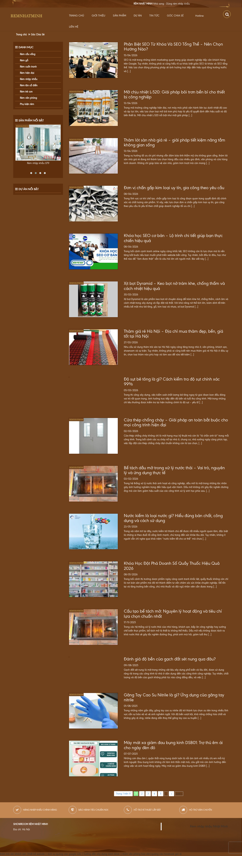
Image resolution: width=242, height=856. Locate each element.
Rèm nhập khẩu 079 (38, 163)
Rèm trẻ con (26, 91)
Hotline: (199, 15)
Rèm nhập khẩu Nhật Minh (209, 826)
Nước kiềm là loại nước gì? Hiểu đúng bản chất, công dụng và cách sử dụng (173, 518)
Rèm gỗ (24, 60)
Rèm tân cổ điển (28, 85)
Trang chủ (76, 15)
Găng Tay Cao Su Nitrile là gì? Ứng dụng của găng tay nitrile (174, 697)
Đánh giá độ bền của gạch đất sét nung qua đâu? (170, 659)
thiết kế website (36, 854)
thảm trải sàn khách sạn (13, 854)
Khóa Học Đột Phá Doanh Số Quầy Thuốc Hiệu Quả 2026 (172, 566)
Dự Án (138, 15)
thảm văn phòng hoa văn (136, 854)
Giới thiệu (98, 15)
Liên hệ (73, 26)
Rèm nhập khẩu (28, 79)
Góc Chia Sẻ (175, 15)
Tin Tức (154, 15)
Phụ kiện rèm (27, 104)
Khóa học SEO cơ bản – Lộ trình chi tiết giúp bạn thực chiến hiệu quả (173, 238)
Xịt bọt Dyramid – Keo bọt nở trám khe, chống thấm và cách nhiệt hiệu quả (174, 286)
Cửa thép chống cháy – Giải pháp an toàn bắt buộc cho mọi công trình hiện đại (176, 422)
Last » (179, 793)
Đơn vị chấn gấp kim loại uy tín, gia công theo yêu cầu (174, 187)
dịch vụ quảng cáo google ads (64, 854)
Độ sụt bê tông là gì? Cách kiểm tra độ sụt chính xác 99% (172, 382)
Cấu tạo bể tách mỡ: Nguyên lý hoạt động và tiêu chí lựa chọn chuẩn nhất (173, 614)
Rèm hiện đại (27, 72)
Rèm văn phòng (28, 97)
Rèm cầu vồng (27, 54)
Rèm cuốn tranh (28, 66)
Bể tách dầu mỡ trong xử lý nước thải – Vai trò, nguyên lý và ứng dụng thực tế (174, 470)
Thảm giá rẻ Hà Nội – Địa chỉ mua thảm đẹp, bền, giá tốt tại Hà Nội (173, 334)
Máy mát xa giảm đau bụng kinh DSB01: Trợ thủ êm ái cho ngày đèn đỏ (173, 745)
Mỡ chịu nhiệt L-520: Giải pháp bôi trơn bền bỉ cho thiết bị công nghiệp (174, 94)
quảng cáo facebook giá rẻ (166, 854)
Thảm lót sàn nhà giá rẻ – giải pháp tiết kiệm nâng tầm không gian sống (174, 143)
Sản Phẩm (119, 15)
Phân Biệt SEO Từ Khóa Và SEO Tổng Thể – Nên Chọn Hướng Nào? (173, 47)
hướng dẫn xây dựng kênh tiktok (102, 854)
